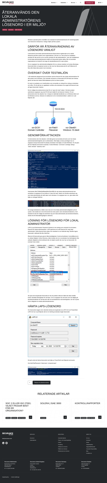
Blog (87, 451)
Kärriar (87, 442)
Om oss (88, 438)
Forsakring (60, 444)
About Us (88, 434)
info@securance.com (7, 438)
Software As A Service (62, 446)
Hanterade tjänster (62, 438)
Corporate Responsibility (91, 448)
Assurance (32, 438)
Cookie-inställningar (15, 477)
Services (32, 434)
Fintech (59, 442)
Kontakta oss (89, 2)
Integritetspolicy (89, 444)
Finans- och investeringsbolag (64, 440)
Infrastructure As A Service (63, 451)
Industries (61, 434)
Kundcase (88, 440)
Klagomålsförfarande (90, 446)
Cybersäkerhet (33, 440)
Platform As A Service (62, 448)
